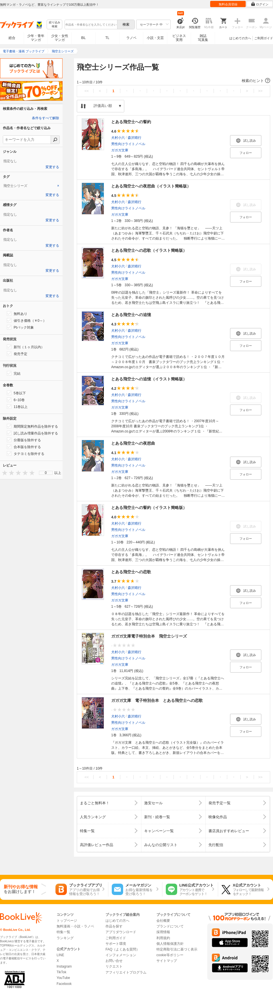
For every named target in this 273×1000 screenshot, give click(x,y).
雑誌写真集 (203, 38)
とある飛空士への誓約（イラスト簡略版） (149, 507)
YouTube (63, 978)
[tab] (31, 185)
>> (260, 91)
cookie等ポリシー (169, 955)
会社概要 (163, 921)
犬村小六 (118, 138)
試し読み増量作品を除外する (32, 433)
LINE (60, 955)
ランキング (65, 938)
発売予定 (17, 353)
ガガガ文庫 (119, 150)
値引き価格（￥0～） (26, 320)
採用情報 (163, 932)
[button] (173, 81)
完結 (13, 373)
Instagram (64, 966)
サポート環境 (116, 944)
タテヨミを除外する (25, 453)
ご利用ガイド (263, 38)
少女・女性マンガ (59, 38)
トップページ (67, 921)
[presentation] (3, 472)
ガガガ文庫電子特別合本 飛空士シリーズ (149, 636)
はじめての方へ (240, 38)
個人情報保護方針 (170, 944)
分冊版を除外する (24, 440)
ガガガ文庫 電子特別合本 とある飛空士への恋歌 (157, 700)
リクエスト (114, 966)
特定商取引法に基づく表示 (176, 949)
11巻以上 (17, 406)
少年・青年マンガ (35, 38)
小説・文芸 (155, 38)
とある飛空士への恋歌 (131, 572)
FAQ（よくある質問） (123, 949)
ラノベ (131, 38)
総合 (12, 38)
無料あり (17, 313)
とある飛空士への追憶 (131, 314)
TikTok (61, 972)
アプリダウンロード (121, 932)
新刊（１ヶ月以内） (25, 347)
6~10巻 (16, 399)
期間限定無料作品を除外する (32, 426)
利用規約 (163, 938)
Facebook (64, 984)
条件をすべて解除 (45, 118)
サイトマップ (166, 961)
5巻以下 (16, 393)
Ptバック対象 (20, 327)
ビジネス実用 (179, 38)
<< (86, 91)
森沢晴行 (134, 138)
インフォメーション (121, 955)
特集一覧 (63, 932)
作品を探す (114, 926)
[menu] (46, 473)
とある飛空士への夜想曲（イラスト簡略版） (151, 186)
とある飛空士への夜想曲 (133, 443)
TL (107, 38)
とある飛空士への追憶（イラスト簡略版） (149, 379)
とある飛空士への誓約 (131, 121)
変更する (52, 167)
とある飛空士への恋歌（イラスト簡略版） (149, 250)
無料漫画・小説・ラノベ (75, 926)
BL (83, 38)
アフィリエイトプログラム (126, 972)
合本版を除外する (24, 446)
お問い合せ (114, 961)
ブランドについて (170, 926)
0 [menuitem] (46, 473)
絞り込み (54, 24)
